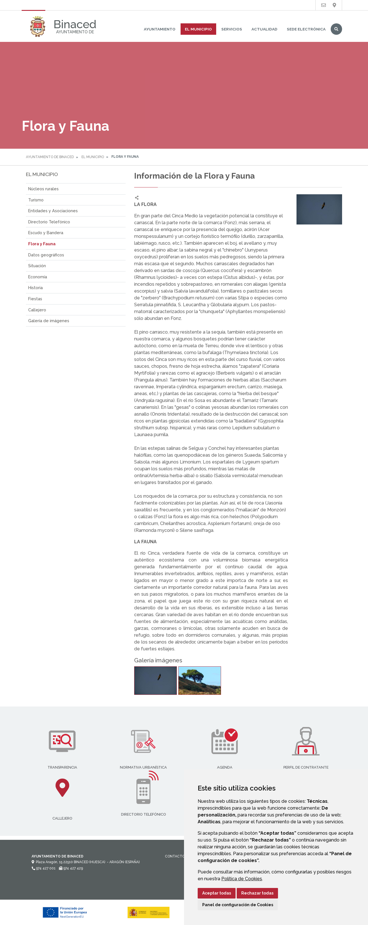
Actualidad (264, 29)
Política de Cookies (241, 878)
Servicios (231, 29)
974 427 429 (71, 868)
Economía (37, 276)
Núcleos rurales (43, 188)
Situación (37, 265)
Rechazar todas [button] (257, 893)
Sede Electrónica (306, 29)
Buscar (336, 29)
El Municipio (198, 29)
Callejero (37, 309)
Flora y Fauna (42, 243)
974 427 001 (44, 868)
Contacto (175, 856)
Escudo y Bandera (45, 232)
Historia (35, 287)
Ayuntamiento (159, 29)
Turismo (36, 199)
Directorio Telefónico (49, 221)
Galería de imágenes (48, 320)
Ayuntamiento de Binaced (50, 157)
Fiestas (35, 298)
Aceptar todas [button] (216, 893)
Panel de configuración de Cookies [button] (237, 904)
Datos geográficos (46, 254)
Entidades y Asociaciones (53, 210)
